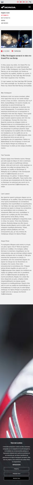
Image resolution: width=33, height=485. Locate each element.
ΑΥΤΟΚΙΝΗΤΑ (4, 15)
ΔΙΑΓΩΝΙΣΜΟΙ (4, 23)
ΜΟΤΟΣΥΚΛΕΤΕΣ (5, 18)
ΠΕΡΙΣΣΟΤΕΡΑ (16, 464)
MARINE (3, 20)
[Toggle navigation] (29, 7)
